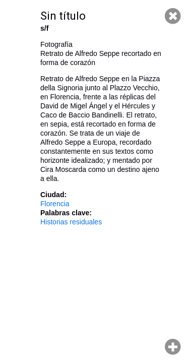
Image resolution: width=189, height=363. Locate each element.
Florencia (55, 204)
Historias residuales (71, 222)
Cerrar (173, 16)
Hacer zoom (173, 347)
